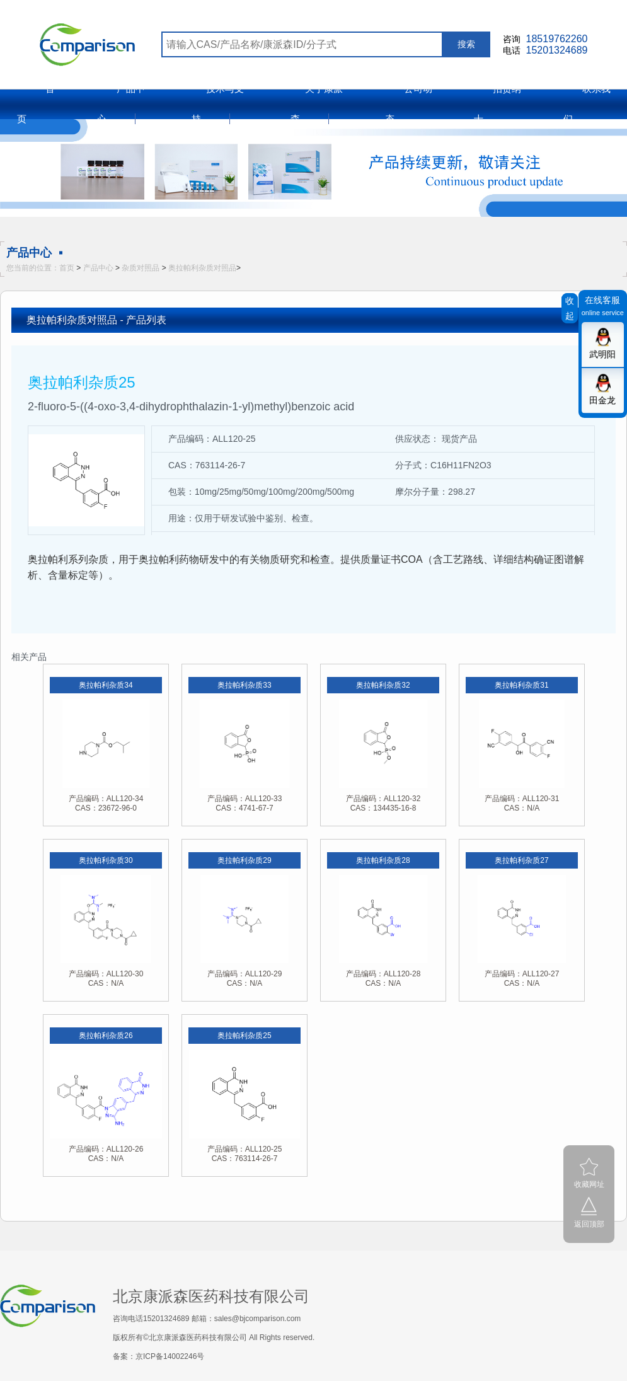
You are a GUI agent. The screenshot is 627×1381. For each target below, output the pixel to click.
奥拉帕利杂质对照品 (202, 267)
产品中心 (98, 267)
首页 (66, 267)
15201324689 (557, 50)
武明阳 (602, 354)
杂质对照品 (140, 267)
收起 (569, 308)
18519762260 (557, 38)
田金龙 (602, 400)
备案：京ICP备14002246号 (158, 1356)
